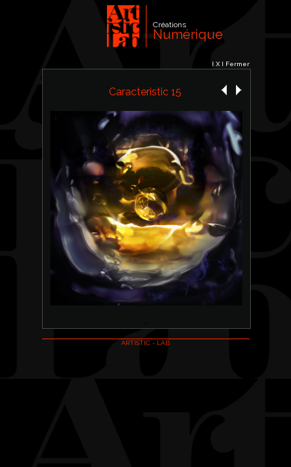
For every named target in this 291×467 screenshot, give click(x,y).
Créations (169, 24)
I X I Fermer (231, 63)
